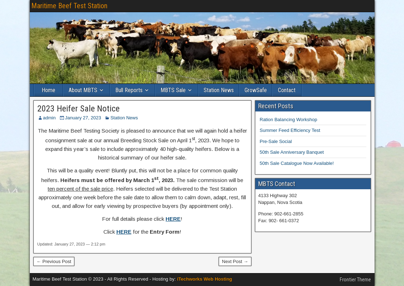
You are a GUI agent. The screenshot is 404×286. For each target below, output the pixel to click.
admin (49, 117)
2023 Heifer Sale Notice (78, 109)
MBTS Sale (173, 90)
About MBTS (83, 90)
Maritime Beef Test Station (69, 5)
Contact (287, 90)
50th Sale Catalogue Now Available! (297, 163)
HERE (173, 219)
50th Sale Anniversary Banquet (292, 152)
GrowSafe (256, 90)
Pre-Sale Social (276, 141)
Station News (219, 90)
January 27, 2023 (83, 117)
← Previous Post (54, 261)
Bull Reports (129, 90)
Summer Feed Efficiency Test (290, 130)
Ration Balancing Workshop (288, 119)
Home (48, 90)
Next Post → (235, 261)
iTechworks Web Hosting (204, 279)
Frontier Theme (355, 279)
